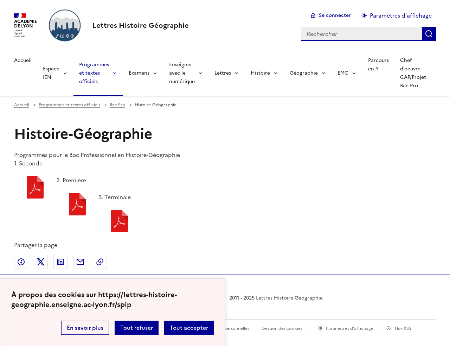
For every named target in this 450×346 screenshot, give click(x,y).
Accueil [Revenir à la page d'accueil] (23, 60)
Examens (139, 73)
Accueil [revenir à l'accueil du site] (21, 105)
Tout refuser (136, 327)
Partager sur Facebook (21, 262)
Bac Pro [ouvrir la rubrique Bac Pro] (117, 105)
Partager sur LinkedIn (60, 262)
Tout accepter (189, 327)
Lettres (222, 73)
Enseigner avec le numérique (182, 73)
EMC (343, 73)
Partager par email (80, 262)
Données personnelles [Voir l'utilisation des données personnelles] (227, 328)
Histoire (260, 73)
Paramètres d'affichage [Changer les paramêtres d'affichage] (401, 15)
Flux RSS (403, 328)
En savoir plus (85, 327)
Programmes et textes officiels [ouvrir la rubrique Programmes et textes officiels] (69, 105)
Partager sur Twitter (41, 262)
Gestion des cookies (282, 328)
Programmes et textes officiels (94, 73)
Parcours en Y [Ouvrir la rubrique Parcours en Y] (378, 65)
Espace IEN (51, 73)
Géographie (304, 73)
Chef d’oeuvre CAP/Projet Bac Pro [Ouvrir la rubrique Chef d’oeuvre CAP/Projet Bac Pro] (413, 73)
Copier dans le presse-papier (100, 262)
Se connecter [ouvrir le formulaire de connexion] (335, 15)
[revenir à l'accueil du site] (140, 25)
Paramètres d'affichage (349, 328)
